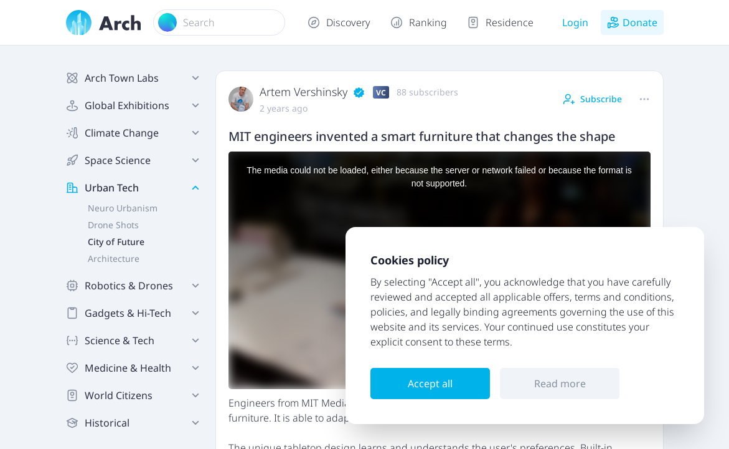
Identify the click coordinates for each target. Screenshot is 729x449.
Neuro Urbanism (123, 208)
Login (575, 22)
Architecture (113, 258)
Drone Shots (113, 225)
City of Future (116, 242)
